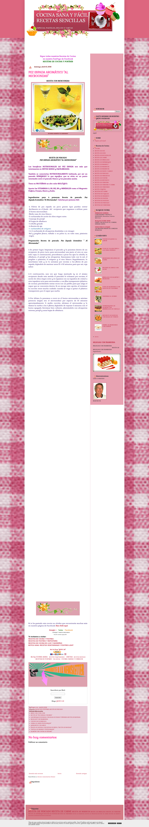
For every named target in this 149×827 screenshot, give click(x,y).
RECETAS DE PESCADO (102, 203)
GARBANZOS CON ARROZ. (38, 725)
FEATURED (46, 709)
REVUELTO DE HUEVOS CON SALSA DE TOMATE (110, 316)
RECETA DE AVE (100, 151)
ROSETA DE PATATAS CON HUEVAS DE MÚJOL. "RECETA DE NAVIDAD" (51, 727)
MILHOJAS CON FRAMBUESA (39, 719)
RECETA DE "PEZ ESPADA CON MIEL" (41, 715)
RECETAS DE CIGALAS (102, 194)
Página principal (100, 141)
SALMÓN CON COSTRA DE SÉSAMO (41, 731)
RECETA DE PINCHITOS (102, 176)
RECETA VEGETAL (100, 189)
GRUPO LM (60, 701)
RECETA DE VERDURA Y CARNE (105, 185)
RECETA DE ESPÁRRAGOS (103, 162)
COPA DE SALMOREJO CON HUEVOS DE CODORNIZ (111, 287)
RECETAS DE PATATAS (102, 200)
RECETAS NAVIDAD (80, 657)
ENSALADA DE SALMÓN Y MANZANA (111, 278)
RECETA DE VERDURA (102, 182)
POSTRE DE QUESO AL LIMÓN (110, 240)
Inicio (59, 773)
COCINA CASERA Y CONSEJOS (72, 659)
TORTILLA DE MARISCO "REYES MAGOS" (42, 729)
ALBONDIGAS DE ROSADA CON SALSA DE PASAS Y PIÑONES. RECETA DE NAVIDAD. (55, 717)
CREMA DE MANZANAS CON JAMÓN (110, 325)
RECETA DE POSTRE (101, 178)
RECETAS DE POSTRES (44, 659)
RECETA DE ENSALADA (102, 160)
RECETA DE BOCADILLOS (103, 155)
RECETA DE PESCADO (56, 709)
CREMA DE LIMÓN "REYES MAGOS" (41, 723)
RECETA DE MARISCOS (102, 167)
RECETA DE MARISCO (101, 164)
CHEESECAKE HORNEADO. (39, 721)
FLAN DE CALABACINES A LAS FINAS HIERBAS (111, 249)
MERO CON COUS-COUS (38, 713)
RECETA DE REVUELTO (102, 180)
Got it (119, 823)
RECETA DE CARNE (101, 157)
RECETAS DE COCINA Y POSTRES (58, 61)
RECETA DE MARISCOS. (102, 169)
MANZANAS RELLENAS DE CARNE (111, 259)
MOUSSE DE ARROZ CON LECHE (111, 268)
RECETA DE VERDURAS (102, 187)
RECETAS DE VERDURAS (102, 205)
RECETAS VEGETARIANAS (57, 657)
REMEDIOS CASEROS (101, 213)
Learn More (112, 823)
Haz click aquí (62, 626)
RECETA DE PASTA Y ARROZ (104, 171)
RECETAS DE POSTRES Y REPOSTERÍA (42, 641)
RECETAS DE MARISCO (102, 196)
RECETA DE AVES (100, 153)
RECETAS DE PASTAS (101, 198)
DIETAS (69, 657)
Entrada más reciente (36, 773)
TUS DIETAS (56, 659)
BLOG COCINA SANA (39, 657)
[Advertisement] (74, 46)
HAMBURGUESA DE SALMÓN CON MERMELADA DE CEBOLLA (111, 307)
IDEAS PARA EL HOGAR (102, 227)
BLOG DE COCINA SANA (103, 221)
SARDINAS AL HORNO (110, 296)
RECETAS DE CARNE (101, 191)
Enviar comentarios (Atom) (46, 777)
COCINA (97, 148)
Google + (53, 630)
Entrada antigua (81, 773)
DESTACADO (39, 709)
